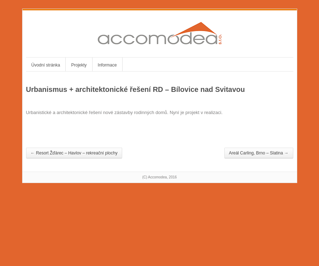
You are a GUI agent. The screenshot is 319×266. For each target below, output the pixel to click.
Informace (107, 65)
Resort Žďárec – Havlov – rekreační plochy (74, 153)
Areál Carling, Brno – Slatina (259, 153)
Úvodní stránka (45, 65)
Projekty (78, 65)
